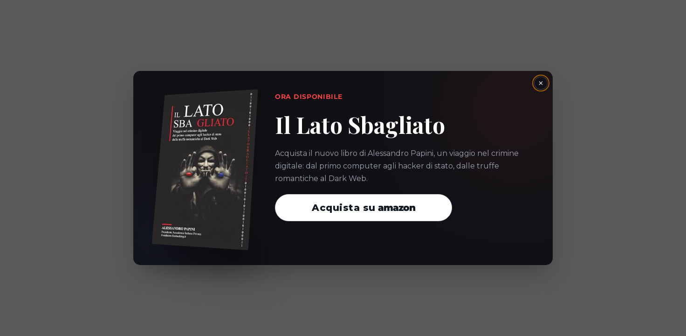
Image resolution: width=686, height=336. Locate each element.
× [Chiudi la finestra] (541, 83)
